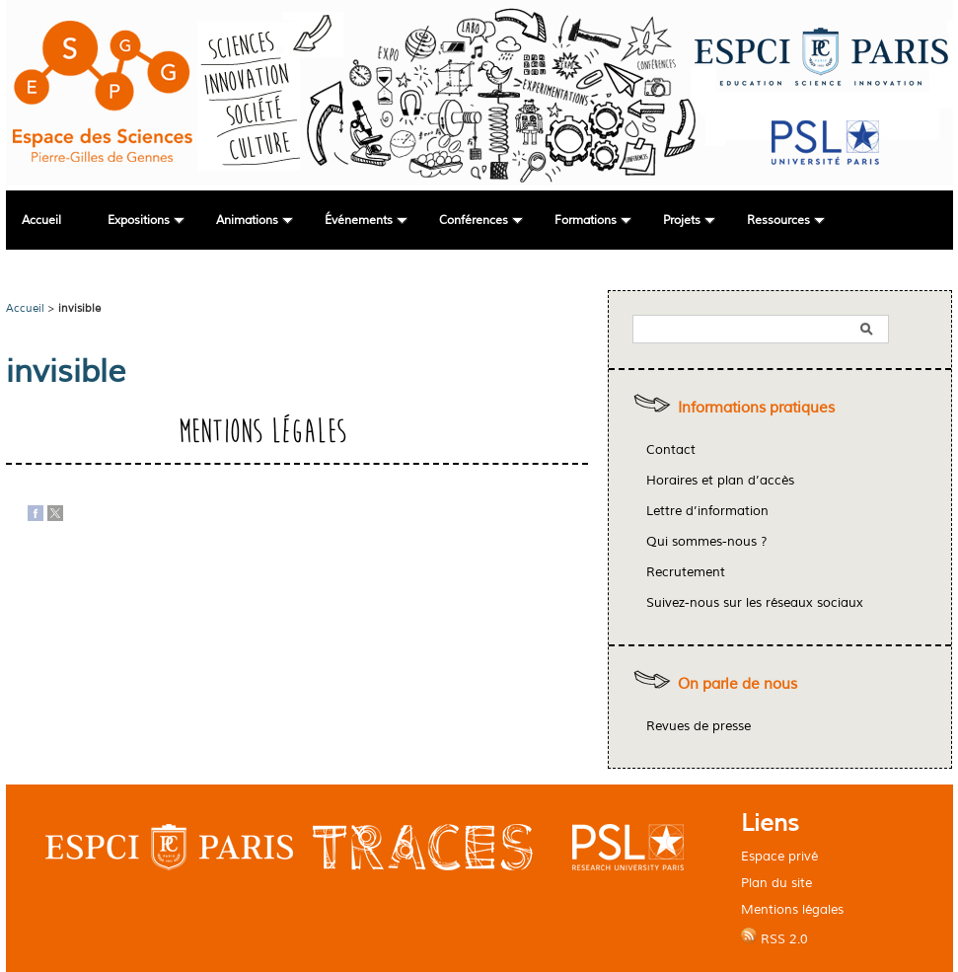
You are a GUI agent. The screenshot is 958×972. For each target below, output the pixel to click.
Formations (585, 220)
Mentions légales (792, 909)
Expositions (139, 220)
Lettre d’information (707, 511)
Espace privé (779, 856)
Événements (359, 220)
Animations (247, 220)
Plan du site (776, 882)
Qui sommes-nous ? (707, 542)
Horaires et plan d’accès (720, 480)
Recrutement (685, 572)
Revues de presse (698, 726)
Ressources (778, 220)
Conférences (473, 220)
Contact (671, 450)
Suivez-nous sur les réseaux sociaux (754, 603)
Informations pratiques (756, 408)
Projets (681, 220)
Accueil (41, 220)
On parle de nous (737, 684)
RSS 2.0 (774, 937)
